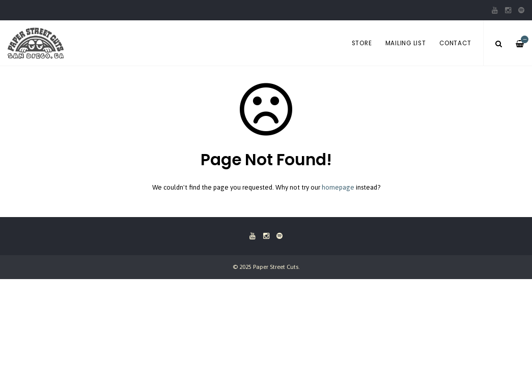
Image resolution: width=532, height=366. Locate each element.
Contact (455, 43)
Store (362, 43)
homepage (338, 187)
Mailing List (405, 43)
